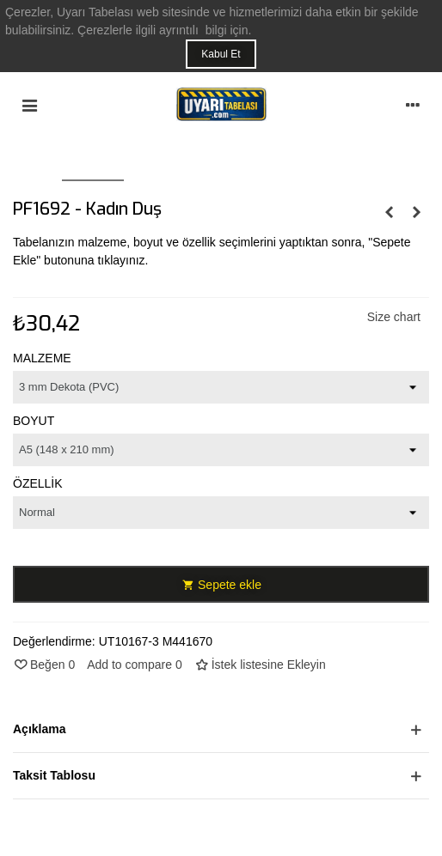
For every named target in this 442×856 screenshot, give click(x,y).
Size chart (394, 317)
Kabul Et (220, 54)
